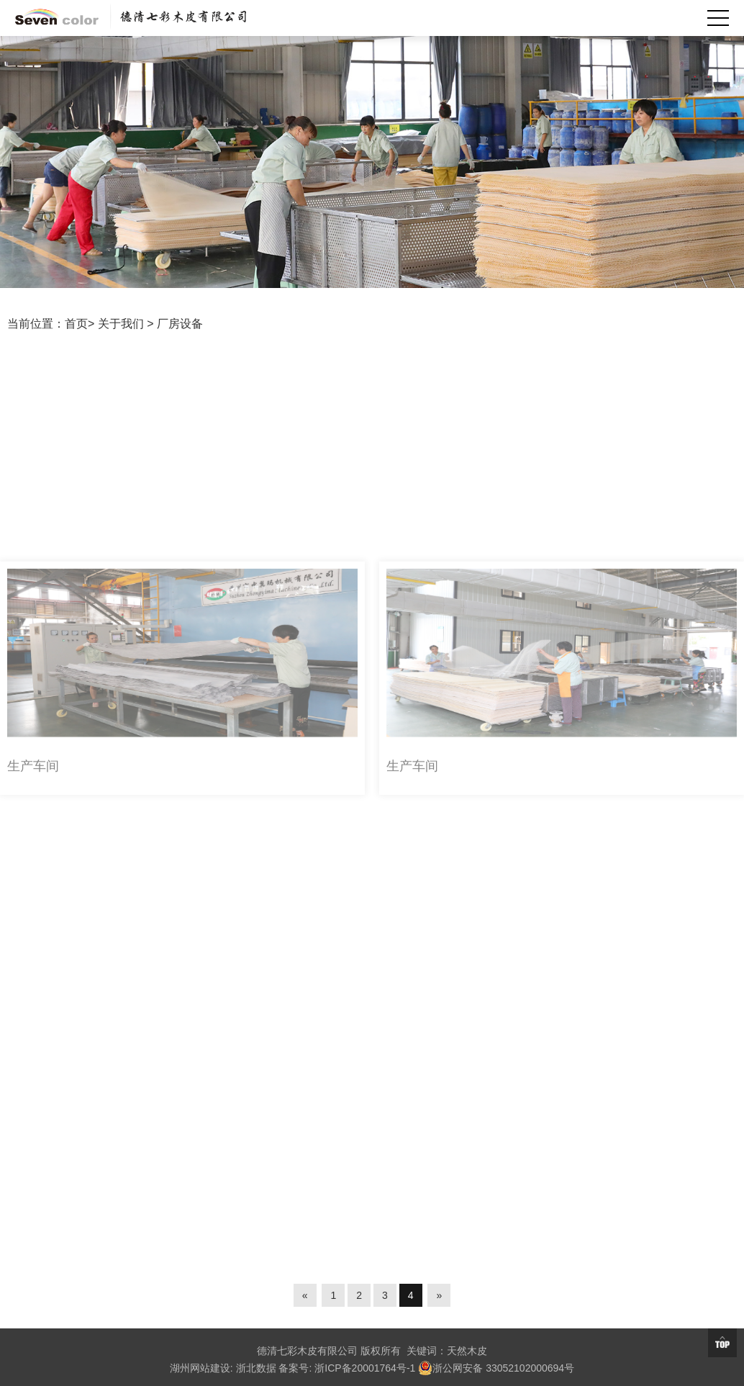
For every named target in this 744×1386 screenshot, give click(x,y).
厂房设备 (180, 324)
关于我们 (121, 324)
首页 (76, 324)
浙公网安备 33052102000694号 (496, 1368)
